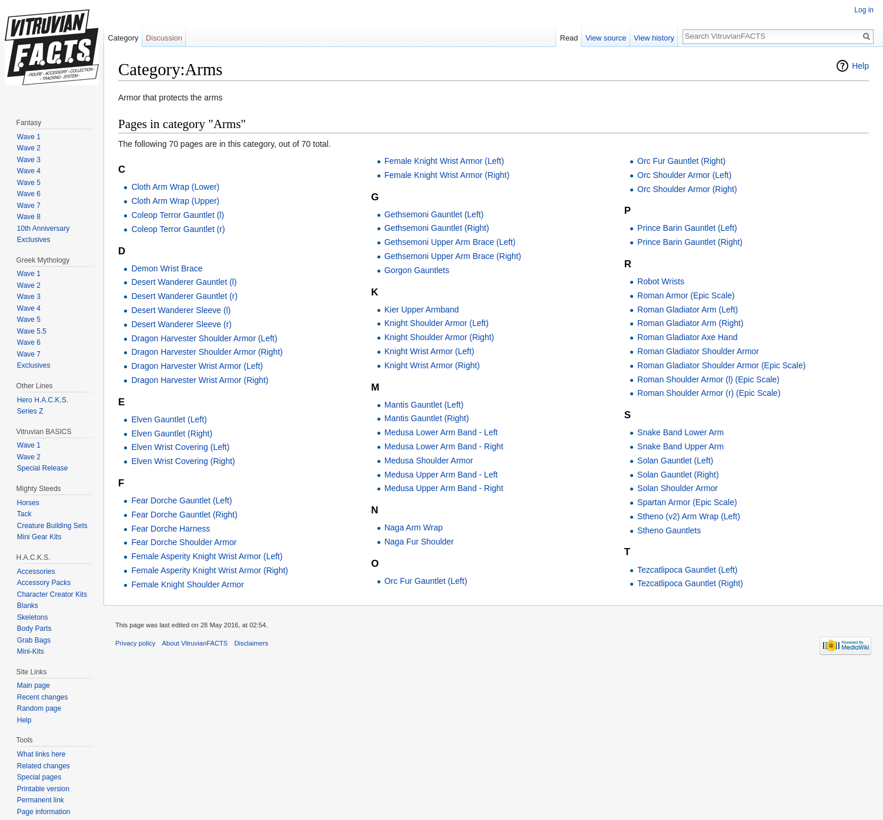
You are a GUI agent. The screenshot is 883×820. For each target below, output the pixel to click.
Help (860, 65)
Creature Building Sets (52, 526)
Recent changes (42, 697)
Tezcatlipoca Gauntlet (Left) (687, 569)
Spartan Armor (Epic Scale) (687, 502)
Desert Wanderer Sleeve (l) (180, 310)
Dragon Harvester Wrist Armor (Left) (197, 366)
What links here (41, 754)
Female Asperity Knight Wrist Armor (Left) (206, 556)
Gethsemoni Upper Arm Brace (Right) (452, 256)
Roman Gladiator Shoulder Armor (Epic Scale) (721, 365)
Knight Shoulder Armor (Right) (439, 337)
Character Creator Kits (52, 594)
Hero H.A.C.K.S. (42, 400)
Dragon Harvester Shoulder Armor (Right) (207, 352)
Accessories (36, 571)
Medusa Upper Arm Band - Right (443, 488)
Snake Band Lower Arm (680, 432)
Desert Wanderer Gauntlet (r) (184, 296)
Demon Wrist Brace (166, 268)
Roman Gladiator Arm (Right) (690, 323)
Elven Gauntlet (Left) (168, 419)
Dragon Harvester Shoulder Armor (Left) (204, 338)
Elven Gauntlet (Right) (171, 433)
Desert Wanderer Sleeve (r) (181, 324)
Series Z (30, 411)
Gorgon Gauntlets (417, 270)
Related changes (43, 766)
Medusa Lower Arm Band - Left (441, 432)
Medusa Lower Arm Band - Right (443, 446)
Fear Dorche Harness (170, 528)
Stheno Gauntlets (669, 530)
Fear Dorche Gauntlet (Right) (184, 514)
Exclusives (34, 240)
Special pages (39, 777)
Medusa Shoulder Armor (428, 460)
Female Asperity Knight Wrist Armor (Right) (209, 570)
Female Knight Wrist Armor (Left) (444, 161)
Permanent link (40, 800)
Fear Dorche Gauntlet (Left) (181, 500)
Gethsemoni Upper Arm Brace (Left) (450, 242)
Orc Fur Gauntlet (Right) (681, 161)
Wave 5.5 (31, 331)
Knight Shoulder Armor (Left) (436, 323)
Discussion (164, 37)
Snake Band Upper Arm (680, 446)
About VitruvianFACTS (195, 643)
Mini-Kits (30, 651)
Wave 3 (29, 160)
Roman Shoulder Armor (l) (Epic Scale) (708, 379)
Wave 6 (29, 194)
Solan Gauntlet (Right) (678, 474)
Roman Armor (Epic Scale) (686, 295)
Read (569, 37)
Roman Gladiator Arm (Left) (687, 309)
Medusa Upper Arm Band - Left (441, 474)
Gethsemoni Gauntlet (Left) (434, 214)
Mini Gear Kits (39, 537)
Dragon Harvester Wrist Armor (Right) (199, 380)
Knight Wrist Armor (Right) (432, 365)
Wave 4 (29, 171)
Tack (24, 514)
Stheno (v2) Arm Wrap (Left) (688, 516)
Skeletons (32, 617)
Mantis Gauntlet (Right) (426, 418)
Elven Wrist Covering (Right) (183, 461)
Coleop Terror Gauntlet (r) (178, 229)
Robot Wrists (660, 281)
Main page (33, 685)
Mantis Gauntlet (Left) (424, 404)
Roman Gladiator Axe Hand (687, 337)
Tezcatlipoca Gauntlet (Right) (690, 583)
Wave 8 (29, 217)
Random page (39, 708)
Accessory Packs (44, 583)
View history (654, 37)
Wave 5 (29, 183)
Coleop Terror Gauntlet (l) (177, 215)
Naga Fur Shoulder (419, 541)
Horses (28, 503)
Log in (864, 10)
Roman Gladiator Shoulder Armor (698, 351)
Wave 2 (29, 148)
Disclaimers (252, 643)
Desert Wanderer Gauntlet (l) (183, 282)
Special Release (42, 468)
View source (606, 37)
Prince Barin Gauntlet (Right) (689, 242)
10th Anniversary (43, 228)
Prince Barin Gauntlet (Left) (687, 228)
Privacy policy (135, 643)
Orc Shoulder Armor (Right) (687, 189)
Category (123, 37)
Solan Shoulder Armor (677, 488)
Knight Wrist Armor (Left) (429, 351)
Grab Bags (34, 640)
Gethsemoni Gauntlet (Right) (436, 228)
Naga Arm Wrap (413, 527)
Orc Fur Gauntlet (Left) (425, 581)
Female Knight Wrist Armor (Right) (447, 175)
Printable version (43, 789)
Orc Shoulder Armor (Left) (684, 175)
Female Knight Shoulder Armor (187, 584)
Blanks (27, 605)
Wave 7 (29, 205)
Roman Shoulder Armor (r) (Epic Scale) (709, 393)
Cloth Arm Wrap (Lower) (175, 186)
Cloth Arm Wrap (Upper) (175, 201)
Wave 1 (29, 137)
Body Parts (34, 628)
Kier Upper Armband (421, 309)
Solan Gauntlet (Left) (675, 460)
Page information (44, 812)
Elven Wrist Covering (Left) (180, 447)
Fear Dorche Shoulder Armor (183, 542)
